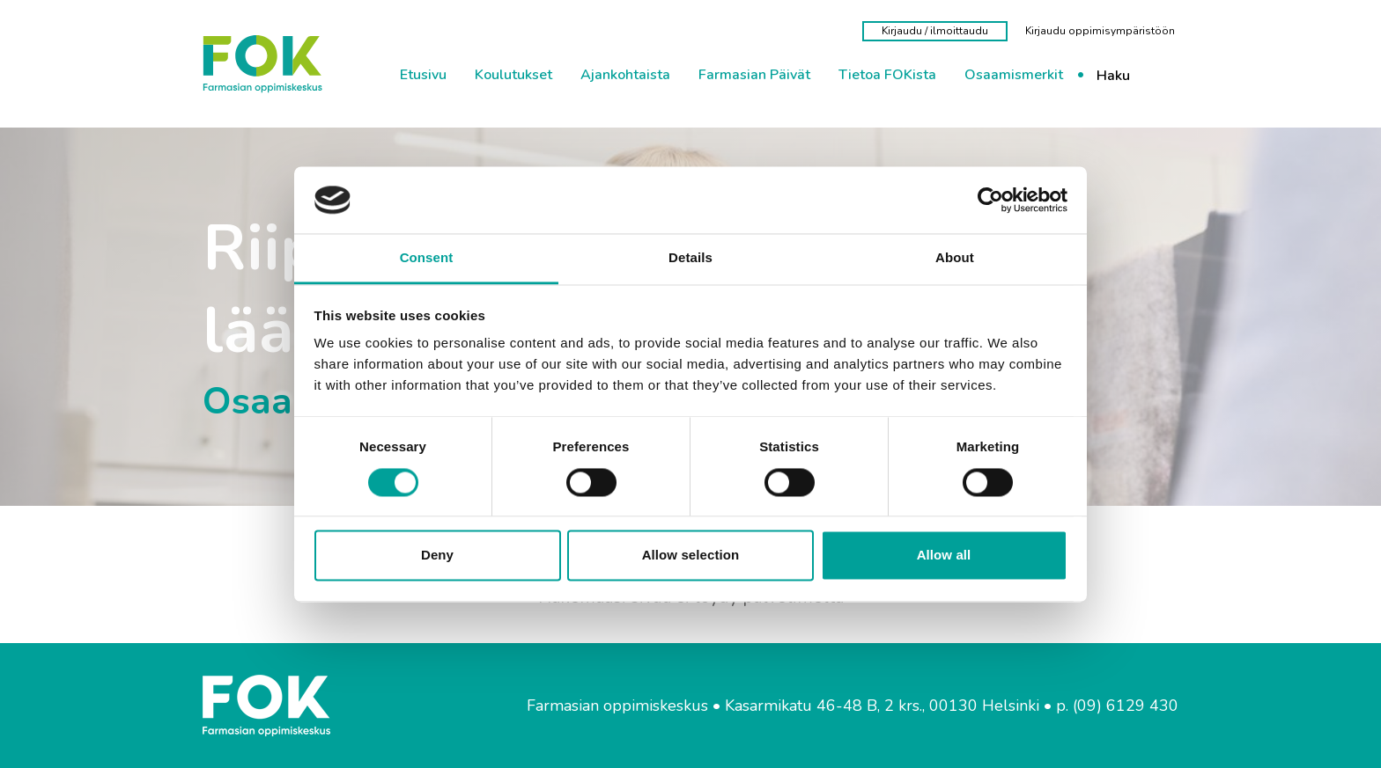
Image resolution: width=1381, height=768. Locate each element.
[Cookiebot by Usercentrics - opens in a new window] (990, 200)
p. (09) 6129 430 (1117, 706)
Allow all (944, 555)
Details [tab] (690, 258)
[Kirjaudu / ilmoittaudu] (935, 31)
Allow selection (691, 555)
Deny (437, 555)
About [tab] (954, 258)
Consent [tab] (427, 258)
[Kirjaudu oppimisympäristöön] (1100, 31)
